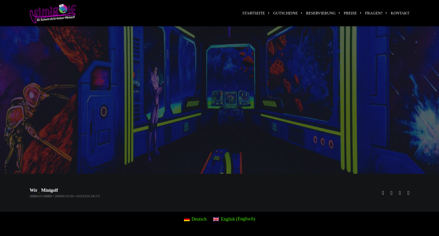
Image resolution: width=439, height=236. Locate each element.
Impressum (64, 196)
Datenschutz (88, 196)
